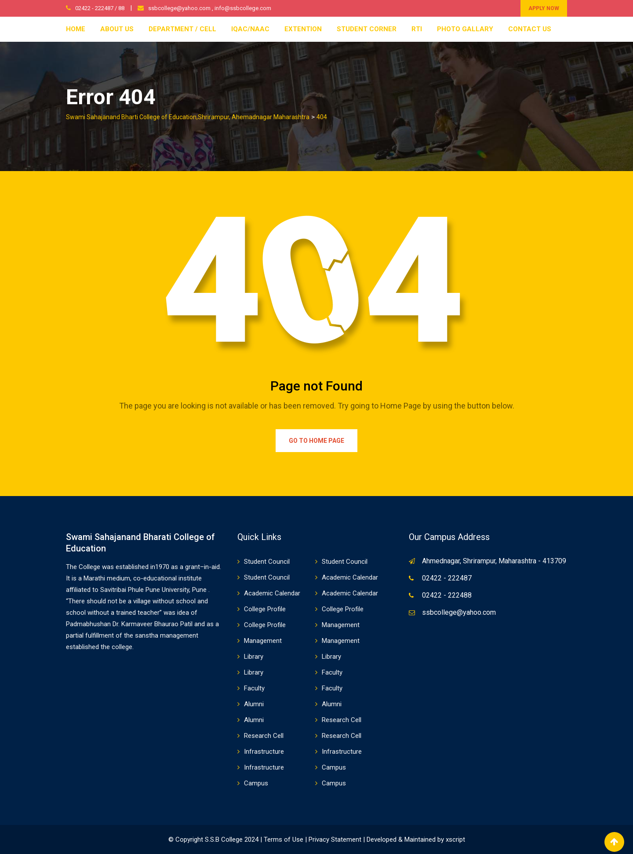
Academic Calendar (350, 577)
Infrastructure (264, 751)
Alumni (254, 704)
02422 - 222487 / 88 (99, 8)
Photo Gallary (465, 29)
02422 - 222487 (447, 578)
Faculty (332, 672)
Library (253, 657)
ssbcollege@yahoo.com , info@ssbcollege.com (209, 8)
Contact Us (529, 29)
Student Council (267, 562)
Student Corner (367, 29)
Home (75, 29)
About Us (117, 29)
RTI (416, 29)
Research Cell (341, 720)
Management (341, 625)
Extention (303, 29)
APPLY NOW (543, 8)
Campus (334, 767)
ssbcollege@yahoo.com (459, 612)
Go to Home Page (316, 440)
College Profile (265, 609)
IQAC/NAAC (250, 29)
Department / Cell (182, 29)
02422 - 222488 (447, 595)
